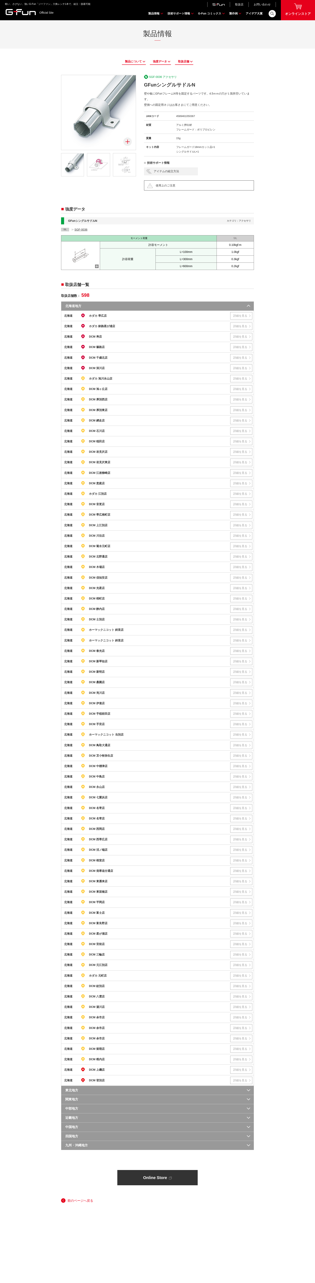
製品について (133, 61)
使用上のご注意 (165, 185)
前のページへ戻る (80, 1200)
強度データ (160, 61)
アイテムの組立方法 (166, 171)
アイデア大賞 (254, 13)
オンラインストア (298, 9)
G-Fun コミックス (209, 13)
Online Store (157, 1177)
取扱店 (239, 4)
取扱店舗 (183, 61)
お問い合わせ (262, 4)
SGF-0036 (81, 229)
